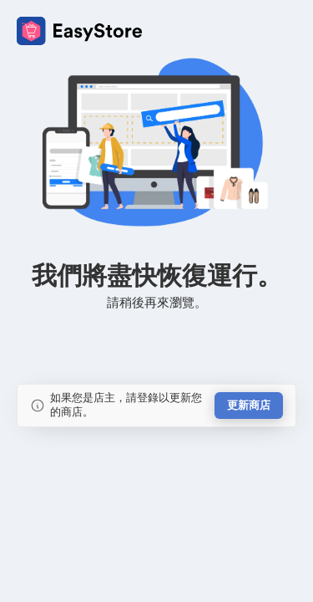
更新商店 (248, 405)
